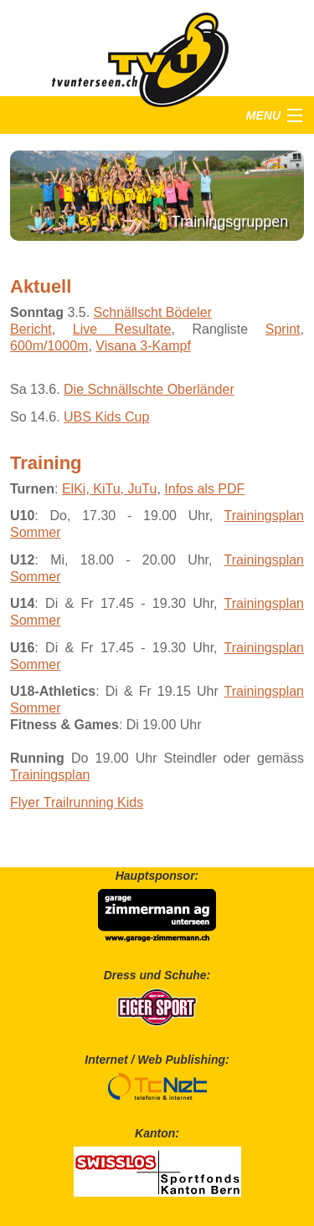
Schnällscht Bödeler (153, 312)
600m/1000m (49, 346)
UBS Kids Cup (106, 417)
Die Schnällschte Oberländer (149, 389)
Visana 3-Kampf (143, 346)
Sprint (283, 329)
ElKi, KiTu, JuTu (109, 489)
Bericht (31, 329)
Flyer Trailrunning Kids (76, 802)
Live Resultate (122, 329)
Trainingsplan (50, 775)
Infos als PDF (204, 489)
